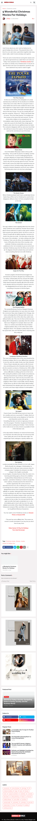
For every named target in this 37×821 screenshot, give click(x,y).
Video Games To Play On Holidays (18, 528)
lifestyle (18, 541)
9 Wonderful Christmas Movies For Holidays (9, 567)
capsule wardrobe (13, 793)
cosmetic (30, 793)
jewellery (24, 799)
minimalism (15, 802)
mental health (6, 802)
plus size (30, 802)
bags (16, 791)
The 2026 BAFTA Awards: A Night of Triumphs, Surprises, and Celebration (21, 744)
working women (7, 808)
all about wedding (7, 791)
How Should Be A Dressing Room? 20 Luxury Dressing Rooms (21, 737)
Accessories (6, 788)
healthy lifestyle (7, 799)
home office (17, 799)
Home (4, 8)
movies (23, 541)
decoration (6, 796)
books (5, 793)
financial (29, 796)
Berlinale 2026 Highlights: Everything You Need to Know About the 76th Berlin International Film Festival (22, 752)
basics (21, 791)
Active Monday (15, 788)
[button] (2, 2)
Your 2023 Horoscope (18, 530)
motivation (23, 802)
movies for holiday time (9, 543)
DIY (29, 788)
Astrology (23, 788)
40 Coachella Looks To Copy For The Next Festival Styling (22, 730)
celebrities (22, 793)
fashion (23, 796)
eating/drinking (15, 796)
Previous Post (5, 581)
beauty (26, 791)
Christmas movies (11, 8)
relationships (6, 805)
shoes (13, 805)
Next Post (32, 581)
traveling (19, 805)
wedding (26, 805)
